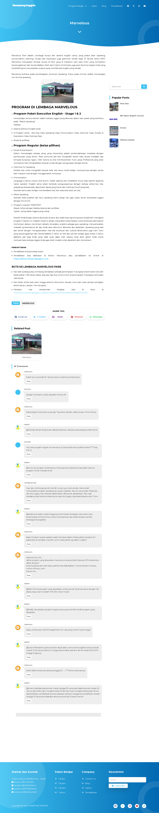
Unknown (28, 372)
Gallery (88, 788)
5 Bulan (61, 788)
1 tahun (61, 792)
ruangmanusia (30, 483)
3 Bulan (61, 783)
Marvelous (26, 357)
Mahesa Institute (127, 140)
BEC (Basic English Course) (131, 116)
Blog (87, 783)
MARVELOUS (28, 303)
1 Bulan (61, 779)
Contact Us (90, 779)
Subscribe (118, 786)
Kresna (123, 128)
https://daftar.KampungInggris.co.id (31, 259)
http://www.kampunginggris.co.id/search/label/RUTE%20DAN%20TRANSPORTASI (51, 293)
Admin (27, 424)
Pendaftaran (91, 792)
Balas (29, 381)
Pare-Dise (124, 104)
